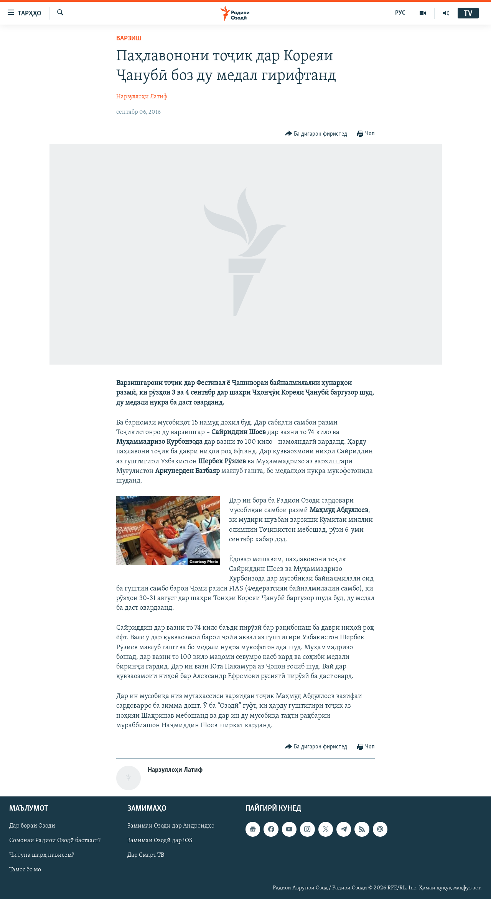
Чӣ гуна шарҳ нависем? (41, 856)
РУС (400, 13)
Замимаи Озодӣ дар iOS (160, 841)
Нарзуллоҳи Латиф (141, 97)
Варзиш (129, 38)
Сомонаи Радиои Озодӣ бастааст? (55, 841)
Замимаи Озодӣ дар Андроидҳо (170, 826)
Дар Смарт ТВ (145, 856)
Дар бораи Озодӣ (32, 826)
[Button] (316, 134)
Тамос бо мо (25, 870)
